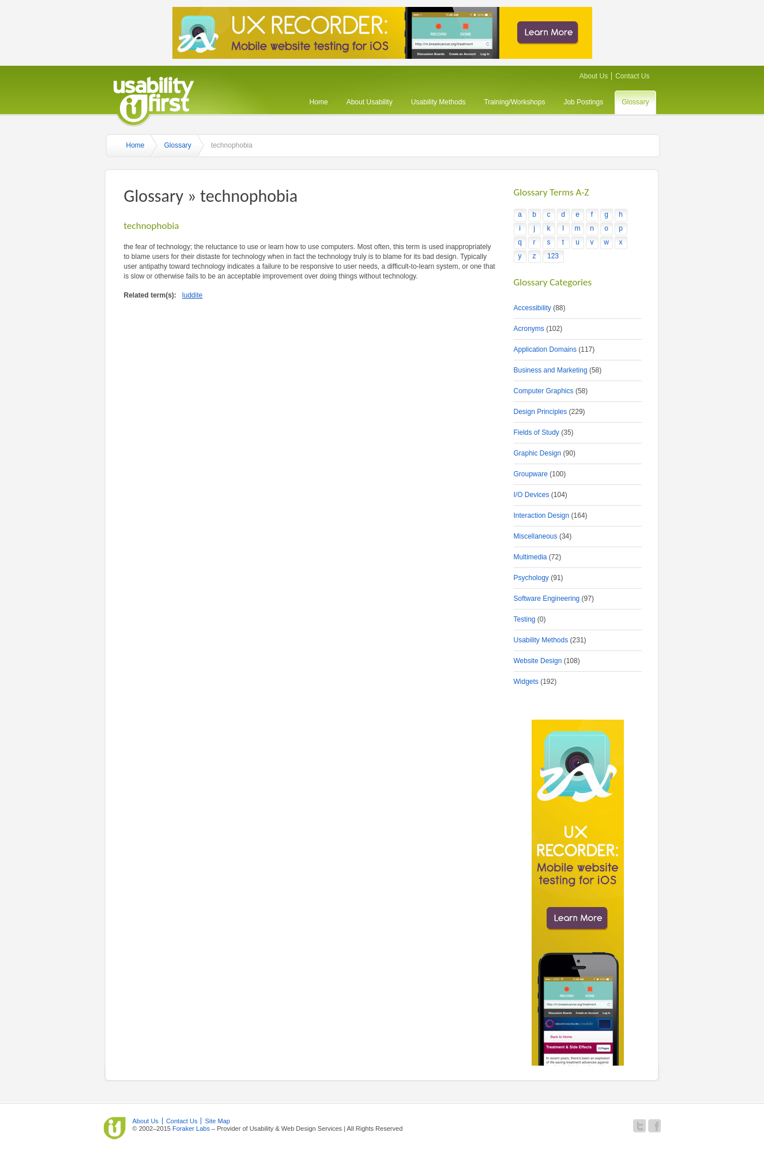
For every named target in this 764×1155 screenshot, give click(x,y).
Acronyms (529, 329)
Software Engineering (547, 599)
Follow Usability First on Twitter (639, 1126)
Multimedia (530, 557)
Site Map (217, 1121)
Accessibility (532, 308)
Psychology (531, 578)
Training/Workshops (514, 102)
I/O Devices (532, 495)
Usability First (154, 99)
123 (553, 256)
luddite (192, 295)
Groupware (531, 474)
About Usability (370, 102)
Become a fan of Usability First (654, 1126)
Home (319, 102)
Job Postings (583, 102)
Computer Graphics (544, 391)
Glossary (635, 102)
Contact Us (632, 76)
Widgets (526, 682)
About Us (593, 76)
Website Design (538, 661)
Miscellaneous (536, 536)
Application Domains (545, 349)
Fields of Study (536, 432)
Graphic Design (538, 453)
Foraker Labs (191, 1128)
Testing (525, 619)
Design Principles (540, 412)
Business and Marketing (551, 370)
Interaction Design (542, 515)
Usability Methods (438, 102)
